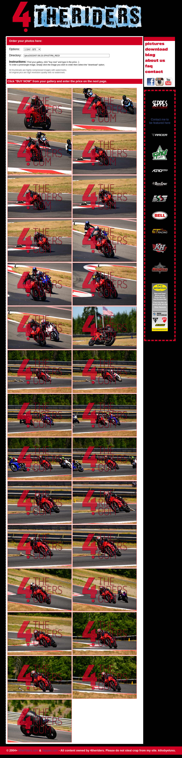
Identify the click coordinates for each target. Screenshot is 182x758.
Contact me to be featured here (159, 121)
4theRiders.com (28, 750)
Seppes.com (50, 750)
